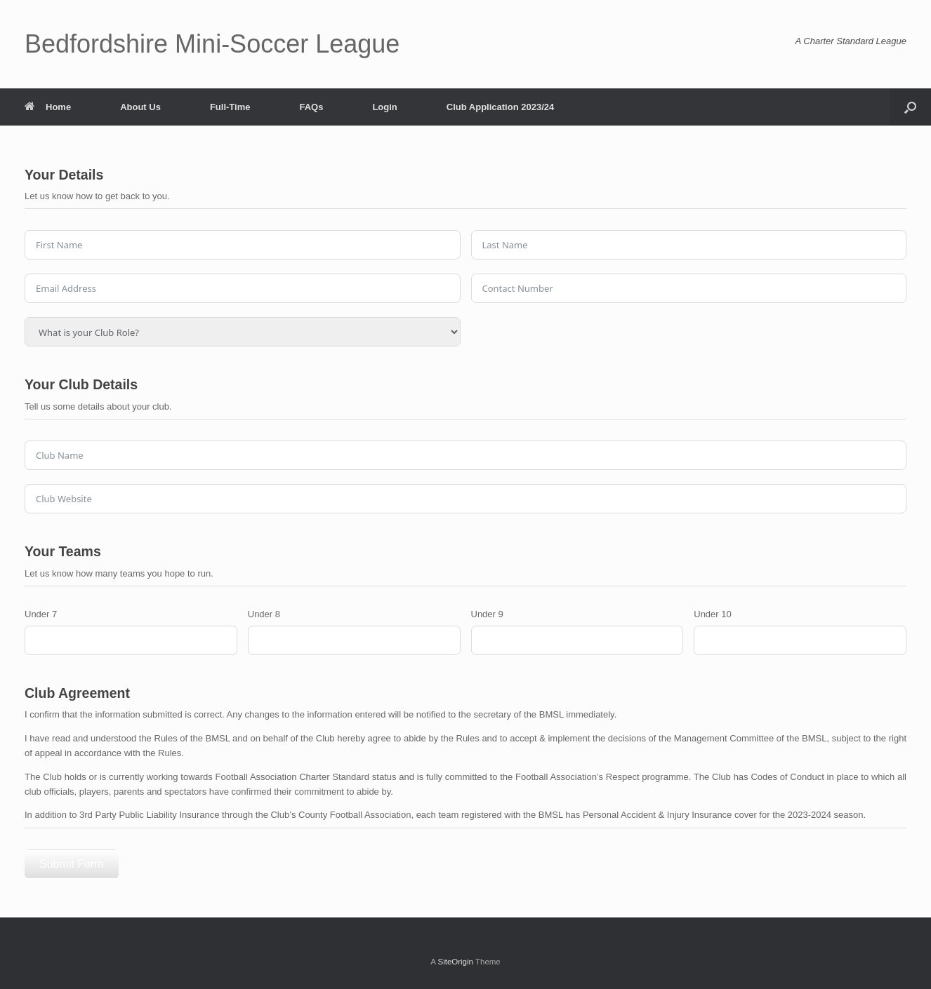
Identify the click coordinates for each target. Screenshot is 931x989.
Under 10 (712, 614)
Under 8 (264, 614)
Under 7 (41, 614)
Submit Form (71, 864)
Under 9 (487, 614)
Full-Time (230, 107)
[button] (910, 107)
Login (384, 107)
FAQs (311, 107)
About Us (140, 107)
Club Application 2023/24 (500, 107)
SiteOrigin (455, 961)
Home (48, 107)
